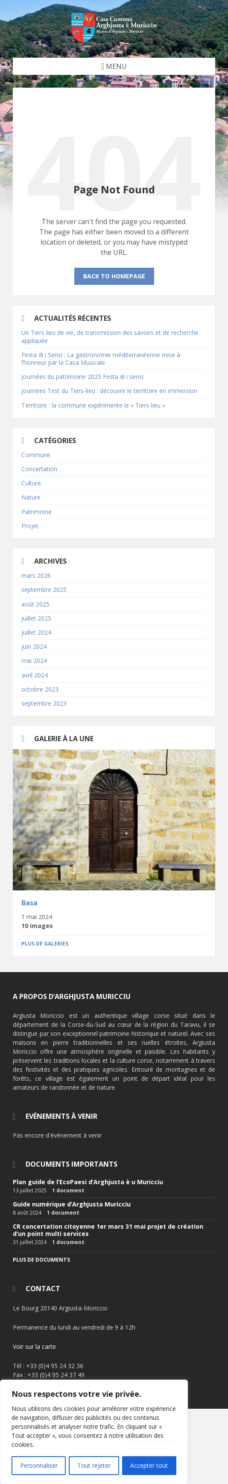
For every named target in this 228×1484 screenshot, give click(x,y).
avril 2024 (34, 675)
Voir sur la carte (34, 1346)
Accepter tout (149, 1465)
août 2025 (35, 604)
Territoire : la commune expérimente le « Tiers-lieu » (93, 405)
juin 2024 (34, 646)
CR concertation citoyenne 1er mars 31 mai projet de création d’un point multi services (108, 1230)
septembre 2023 (44, 703)
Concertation (39, 469)
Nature (31, 497)
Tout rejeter (94, 1465)
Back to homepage (114, 276)
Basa (29, 903)
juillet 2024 (36, 632)
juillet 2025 (36, 618)
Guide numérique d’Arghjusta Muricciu (72, 1204)
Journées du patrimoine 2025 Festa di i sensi (82, 376)
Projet (29, 526)
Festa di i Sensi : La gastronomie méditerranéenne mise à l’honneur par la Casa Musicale (100, 359)
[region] (94, 1432)
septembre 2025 (44, 589)
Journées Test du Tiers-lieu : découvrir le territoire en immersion (109, 391)
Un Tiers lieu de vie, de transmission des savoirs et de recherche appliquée (110, 336)
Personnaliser (38, 1465)
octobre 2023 (39, 689)
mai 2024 (34, 660)
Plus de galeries (44, 943)
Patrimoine (36, 512)
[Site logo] (114, 41)
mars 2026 (36, 575)
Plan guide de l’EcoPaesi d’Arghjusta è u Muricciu (88, 1182)
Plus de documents (41, 1259)
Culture (31, 483)
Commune (35, 455)
